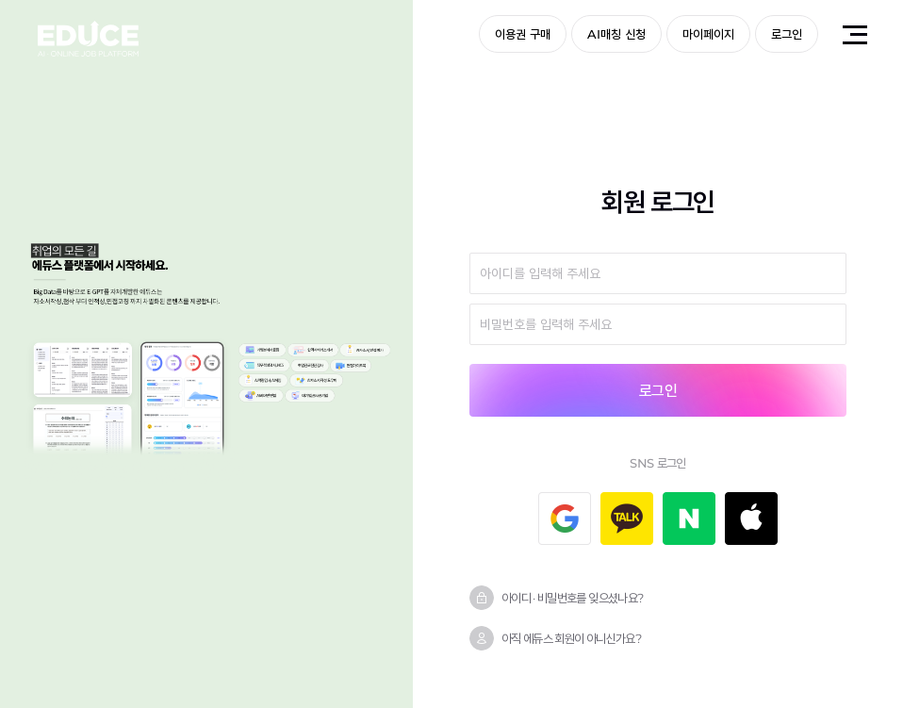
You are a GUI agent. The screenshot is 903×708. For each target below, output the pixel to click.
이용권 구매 (522, 33)
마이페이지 (708, 33)
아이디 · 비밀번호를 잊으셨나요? (572, 597)
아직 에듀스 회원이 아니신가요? (571, 638)
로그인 (786, 33)
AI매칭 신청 (616, 33)
